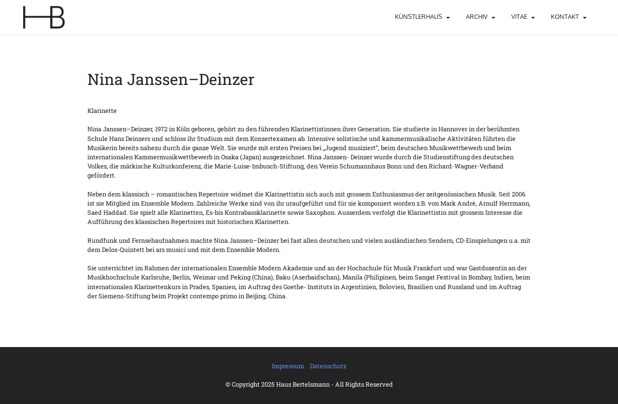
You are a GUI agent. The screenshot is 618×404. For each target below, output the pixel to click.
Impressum (288, 366)
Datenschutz (328, 366)
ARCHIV (477, 16)
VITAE (519, 16)
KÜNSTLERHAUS (418, 16)
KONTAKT (565, 16)
